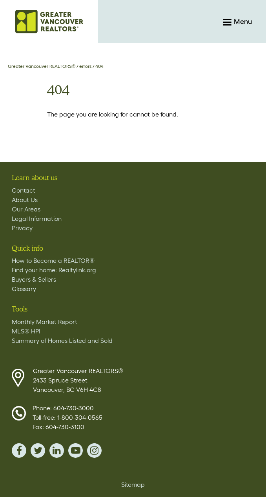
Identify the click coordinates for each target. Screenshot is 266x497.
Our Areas (26, 209)
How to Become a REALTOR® (53, 260)
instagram (94, 450)
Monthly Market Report (44, 321)
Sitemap (133, 484)
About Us (25, 199)
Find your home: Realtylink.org (54, 269)
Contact (23, 190)
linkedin (56, 450)
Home (49, 21)
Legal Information (37, 218)
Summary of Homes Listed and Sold (62, 340)
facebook (19, 450)
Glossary (24, 288)
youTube (75, 450)
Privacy (22, 227)
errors (85, 66)
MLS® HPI (26, 331)
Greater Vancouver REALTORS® (42, 66)
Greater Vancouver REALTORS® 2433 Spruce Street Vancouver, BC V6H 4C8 (78, 380)
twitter (38, 450)
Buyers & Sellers (34, 279)
